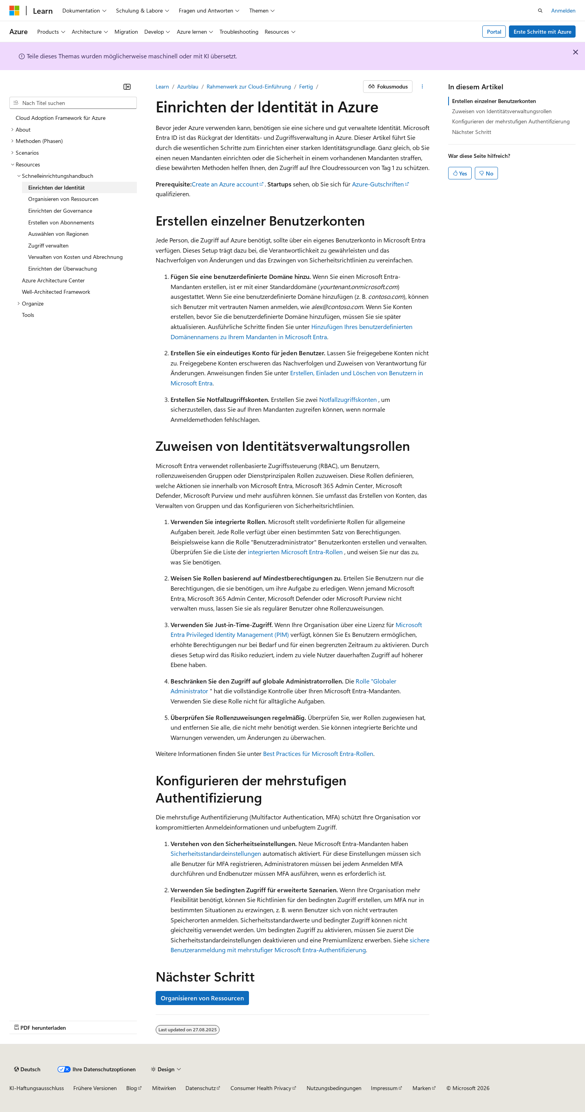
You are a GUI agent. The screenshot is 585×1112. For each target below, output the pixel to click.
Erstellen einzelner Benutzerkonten (494, 101)
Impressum (384, 1088)
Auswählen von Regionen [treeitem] (58, 233)
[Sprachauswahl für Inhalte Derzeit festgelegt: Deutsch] (27, 1069)
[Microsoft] (14, 10)
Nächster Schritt (471, 132)
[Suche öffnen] (540, 11)
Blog (131, 1088)
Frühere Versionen (95, 1088)
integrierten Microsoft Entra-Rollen (295, 552)
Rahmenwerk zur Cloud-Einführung (249, 86)
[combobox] (73, 103)
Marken (421, 1088)
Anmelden (563, 10)
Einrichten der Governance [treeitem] (60, 210)
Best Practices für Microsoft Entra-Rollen (318, 753)
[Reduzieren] (127, 87)
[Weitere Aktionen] (422, 86)
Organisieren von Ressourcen (202, 998)
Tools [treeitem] (28, 314)
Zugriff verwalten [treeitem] (48, 245)
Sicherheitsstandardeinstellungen (216, 853)
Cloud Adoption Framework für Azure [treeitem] (60, 117)
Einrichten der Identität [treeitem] (56, 187)
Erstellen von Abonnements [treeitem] (61, 222)
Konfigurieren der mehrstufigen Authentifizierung (511, 121)
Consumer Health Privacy (261, 1088)
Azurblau (187, 86)
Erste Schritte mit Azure (542, 31)
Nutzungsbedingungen (334, 1088)
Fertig (306, 86)
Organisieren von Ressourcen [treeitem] (63, 199)
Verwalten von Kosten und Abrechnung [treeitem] (75, 256)
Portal (494, 31)
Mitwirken (164, 1088)
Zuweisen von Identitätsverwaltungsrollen (502, 111)
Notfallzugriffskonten (348, 399)
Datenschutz (200, 1088)
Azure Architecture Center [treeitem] (53, 280)
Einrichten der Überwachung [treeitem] (62, 268)
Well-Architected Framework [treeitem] (56, 291)
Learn (162, 86)
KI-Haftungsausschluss (36, 1088)
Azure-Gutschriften (378, 184)
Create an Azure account (225, 184)
